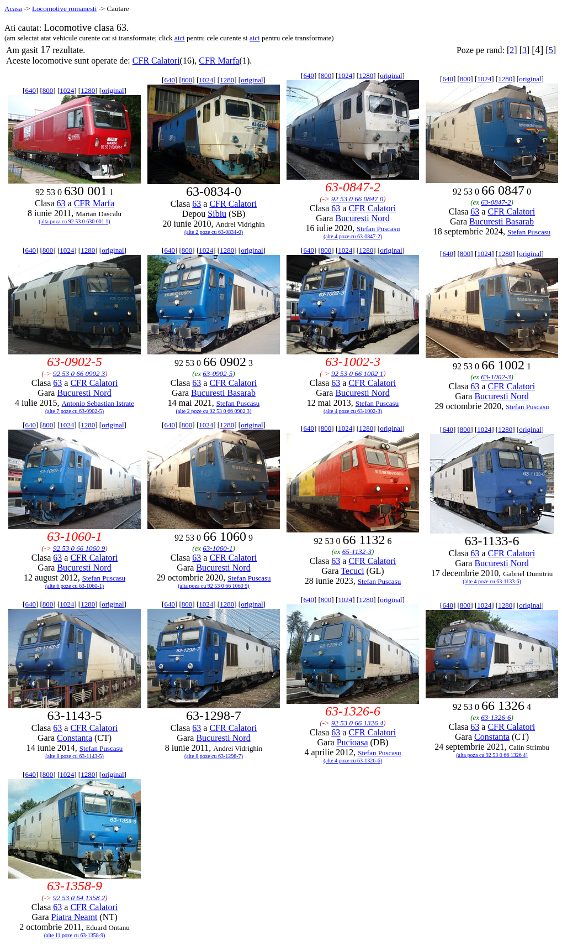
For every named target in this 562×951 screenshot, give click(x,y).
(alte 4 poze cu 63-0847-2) (353, 236)
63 (61, 203)
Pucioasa (352, 742)
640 (30, 90)
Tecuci (352, 571)
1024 (67, 90)
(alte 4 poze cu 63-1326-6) (353, 760)
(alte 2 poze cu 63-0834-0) (213, 232)
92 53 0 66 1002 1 (357, 373)
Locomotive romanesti (64, 8)
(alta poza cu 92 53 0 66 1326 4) (491, 755)
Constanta (74, 738)
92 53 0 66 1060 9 (79, 548)
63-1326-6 (496, 717)
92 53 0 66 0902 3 (79, 373)
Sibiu (217, 213)
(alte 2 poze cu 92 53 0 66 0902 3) (214, 411)
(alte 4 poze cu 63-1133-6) (492, 581)
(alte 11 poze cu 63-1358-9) (74, 935)
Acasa (13, 8)
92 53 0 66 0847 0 (357, 199)
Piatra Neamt (74, 917)
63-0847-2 (496, 202)
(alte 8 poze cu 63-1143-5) (74, 756)
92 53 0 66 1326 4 (357, 723)
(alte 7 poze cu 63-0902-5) (74, 411)
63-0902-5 (217, 373)
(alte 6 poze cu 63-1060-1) (74, 586)
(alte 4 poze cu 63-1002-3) (353, 411)
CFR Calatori (156, 60)
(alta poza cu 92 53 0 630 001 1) (74, 221)
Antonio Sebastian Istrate (98, 403)
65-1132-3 (357, 551)
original (113, 90)
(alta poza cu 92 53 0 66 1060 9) (213, 586)
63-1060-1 (217, 548)
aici (179, 38)
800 (48, 90)
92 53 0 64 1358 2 (79, 897)
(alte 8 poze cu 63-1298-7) (213, 756)
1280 (88, 90)
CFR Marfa (219, 60)
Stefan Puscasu (378, 228)
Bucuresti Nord (362, 218)
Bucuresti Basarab (501, 221)
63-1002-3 (496, 377)
